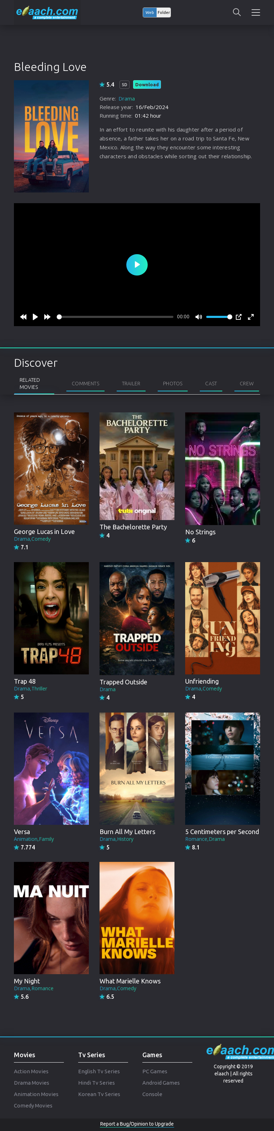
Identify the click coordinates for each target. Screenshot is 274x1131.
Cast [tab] (211, 383)
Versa (22, 831)
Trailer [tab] (131, 383)
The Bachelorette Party (133, 526)
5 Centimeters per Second (222, 831)
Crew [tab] (247, 383)
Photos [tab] (172, 383)
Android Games (161, 1083)
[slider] (115, 316)
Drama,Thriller (30, 688)
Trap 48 (25, 681)
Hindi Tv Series (96, 1083)
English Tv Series (99, 1071)
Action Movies (31, 1071)
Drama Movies (31, 1083)
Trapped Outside (123, 681)
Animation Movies (36, 1094)
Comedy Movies (33, 1105)
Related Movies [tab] (30, 383)
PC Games (154, 1071)
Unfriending (202, 681)
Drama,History (116, 839)
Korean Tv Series (99, 1094)
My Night (27, 981)
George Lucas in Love (44, 531)
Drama (126, 98)
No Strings (200, 531)
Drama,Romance (34, 988)
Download (147, 84)
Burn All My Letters (127, 831)
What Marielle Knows (130, 981)
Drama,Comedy (32, 538)
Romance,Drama (205, 839)
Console (152, 1094)
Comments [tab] (85, 383)
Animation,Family (34, 839)
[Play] (35, 317)
